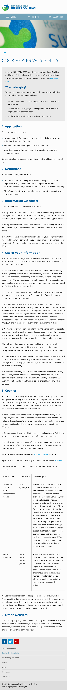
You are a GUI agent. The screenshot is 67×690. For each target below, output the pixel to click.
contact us (58, 460)
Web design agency (9, 687)
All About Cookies (41, 454)
